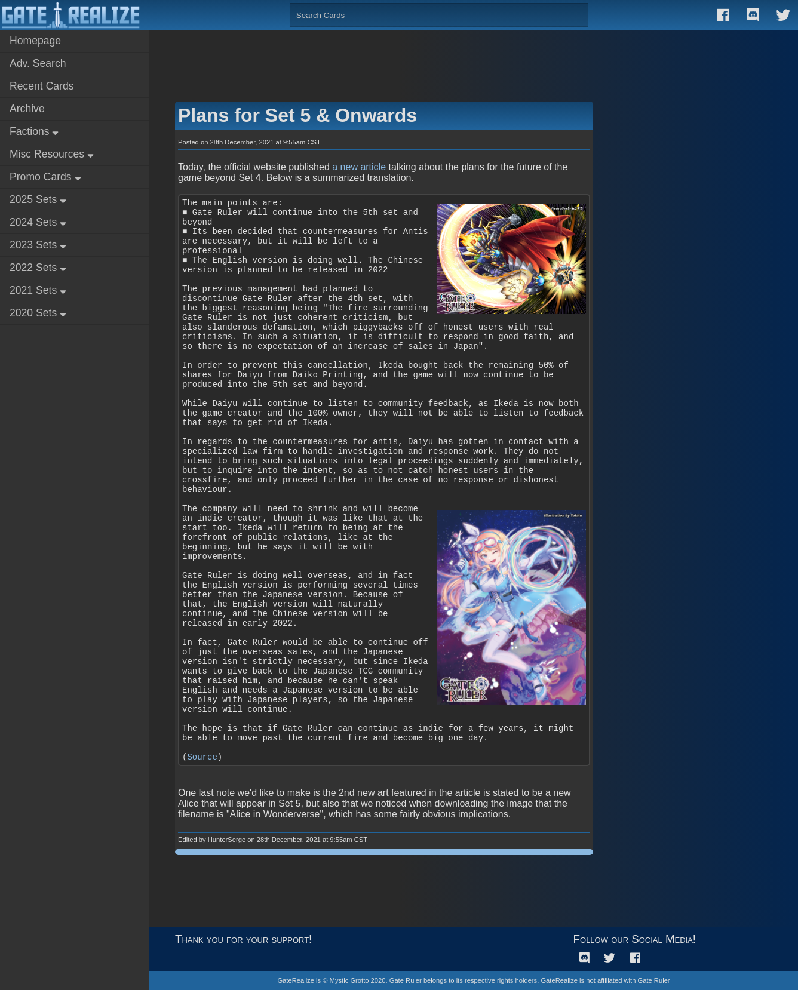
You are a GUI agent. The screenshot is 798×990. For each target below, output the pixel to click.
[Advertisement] (473, 60)
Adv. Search (38, 63)
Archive (27, 109)
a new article (359, 167)
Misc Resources (52, 154)
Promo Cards (45, 177)
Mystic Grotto (349, 980)
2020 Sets (38, 313)
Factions (34, 131)
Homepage (35, 41)
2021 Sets (38, 290)
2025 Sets (38, 199)
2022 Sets (38, 267)
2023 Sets (38, 245)
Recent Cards (42, 86)
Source (202, 757)
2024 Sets (38, 222)
